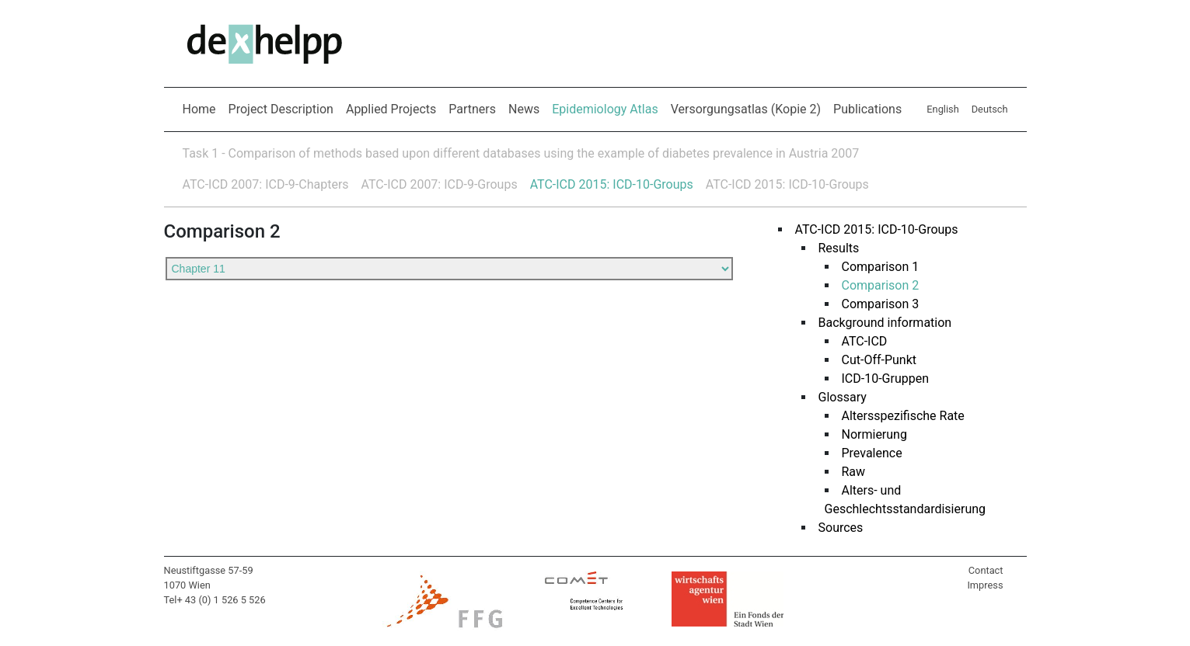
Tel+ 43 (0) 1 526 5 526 (215, 600)
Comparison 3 (881, 304)
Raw (854, 471)
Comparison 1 (881, 266)
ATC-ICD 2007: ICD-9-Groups (439, 184)
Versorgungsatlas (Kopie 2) (746, 109)
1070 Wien (187, 585)
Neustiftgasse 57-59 (208, 570)
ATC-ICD (865, 341)
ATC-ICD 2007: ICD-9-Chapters (266, 184)
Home (199, 109)
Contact (985, 570)
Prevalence (872, 453)
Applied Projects (391, 109)
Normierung (874, 434)
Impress (985, 585)
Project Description (281, 109)
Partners (472, 109)
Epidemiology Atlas (608, 107)
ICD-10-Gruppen (886, 378)
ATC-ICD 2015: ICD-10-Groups (611, 184)
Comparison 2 (881, 285)
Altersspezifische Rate (903, 415)
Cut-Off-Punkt (879, 360)
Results (839, 248)
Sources (841, 527)
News (523, 109)
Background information (885, 322)
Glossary (842, 397)
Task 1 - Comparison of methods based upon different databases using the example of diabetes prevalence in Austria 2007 (521, 153)
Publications (867, 109)
